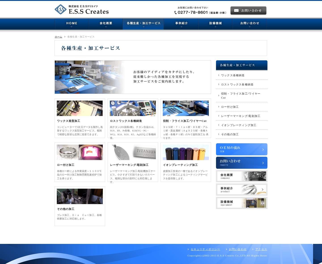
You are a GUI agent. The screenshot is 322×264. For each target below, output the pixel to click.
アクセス (261, 249)
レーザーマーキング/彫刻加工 (129, 165)
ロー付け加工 (65, 165)
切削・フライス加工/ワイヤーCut (185, 120)
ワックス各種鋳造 (233, 75)
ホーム (58, 36)
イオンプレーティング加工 (180, 165)
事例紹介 (181, 25)
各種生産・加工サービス (143, 25)
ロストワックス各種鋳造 (126, 120)
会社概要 (106, 25)
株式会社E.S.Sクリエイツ (83, 9)
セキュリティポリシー (205, 249)
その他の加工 (65, 209)
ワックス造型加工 (68, 120)
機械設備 (215, 25)
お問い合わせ (250, 25)
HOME (72, 25)
